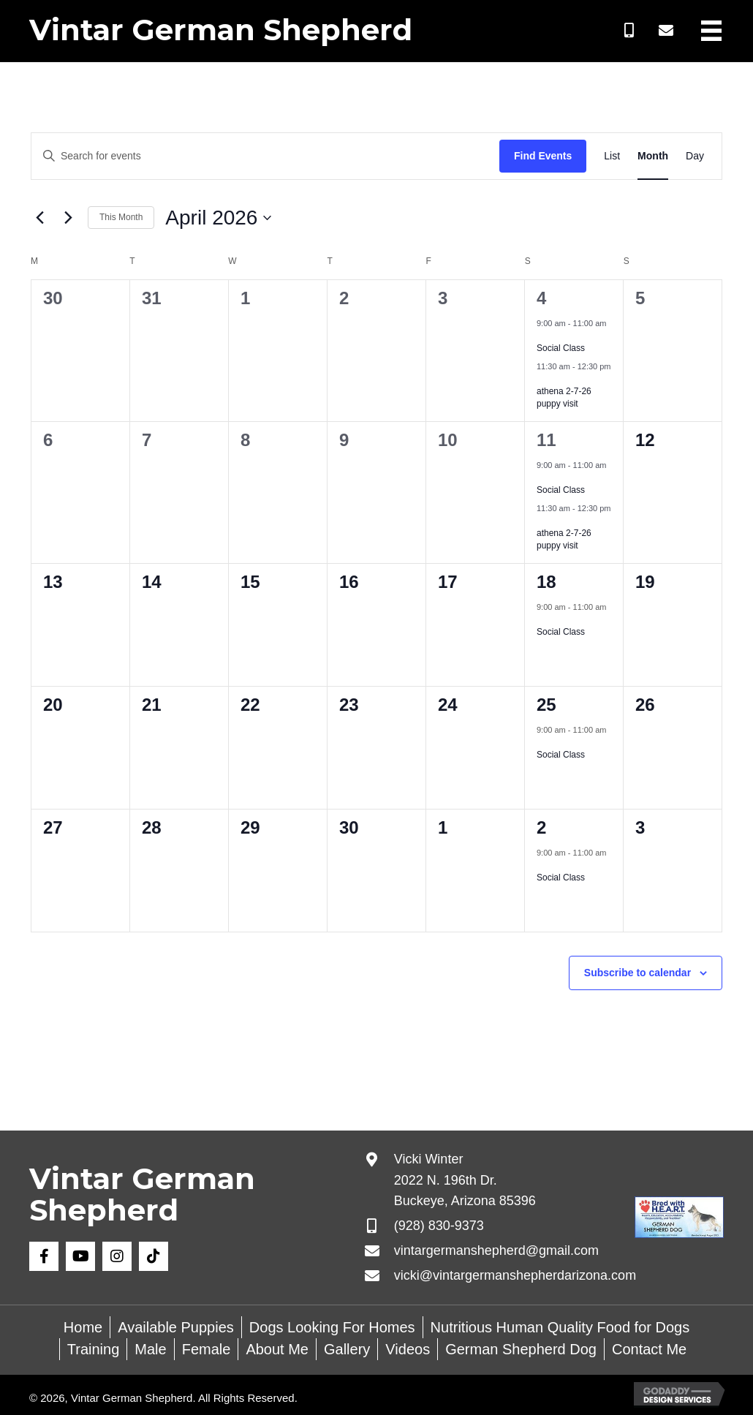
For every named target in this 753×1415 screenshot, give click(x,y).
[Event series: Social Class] (542, 335)
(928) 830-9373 (439, 1225)
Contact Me (649, 1349)
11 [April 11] (546, 440)
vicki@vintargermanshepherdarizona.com (515, 1275)
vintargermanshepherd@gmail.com (496, 1250)
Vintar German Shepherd (220, 30)
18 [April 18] (546, 582)
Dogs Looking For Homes (332, 1327)
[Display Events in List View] (612, 156)
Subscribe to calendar (637, 972)
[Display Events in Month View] (652, 156)
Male (150, 1349)
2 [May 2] (541, 827)
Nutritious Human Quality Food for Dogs (560, 1327)
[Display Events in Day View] (695, 156)
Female (206, 1349)
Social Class (561, 348)
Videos (407, 1349)
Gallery (347, 1349)
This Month (121, 217)
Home (83, 1327)
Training (93, 1349)
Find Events (543, 156)
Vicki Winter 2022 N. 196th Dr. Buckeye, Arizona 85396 (465, 1180)
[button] (629, 30)
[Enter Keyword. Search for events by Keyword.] (265, 156)
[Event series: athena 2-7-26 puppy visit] (542, 378)
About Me (277, 1349)
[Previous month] (39, 218)
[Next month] (68, 218)
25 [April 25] (546, 704)
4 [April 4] (541, 298)
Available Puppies (176, 1327)
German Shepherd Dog (521, 1349)
